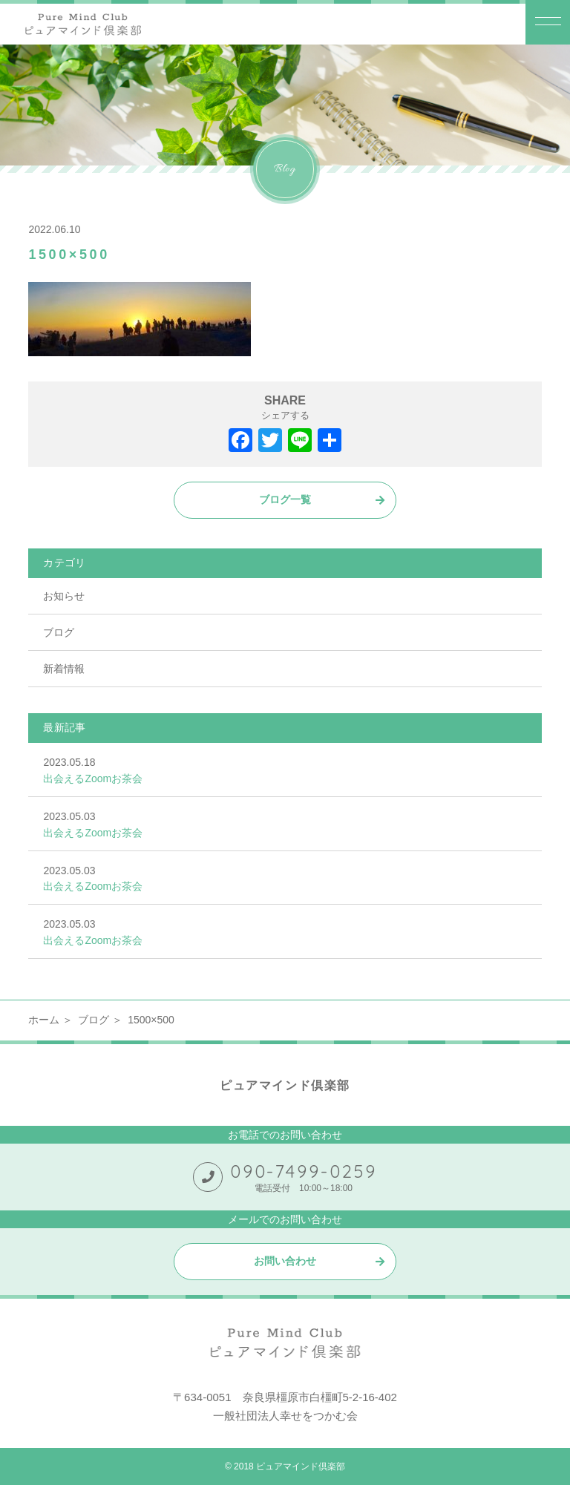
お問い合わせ (285, 1261)
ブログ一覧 (285, 499)
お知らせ (64, 596)
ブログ (58, 632)
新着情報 (64, 669)
